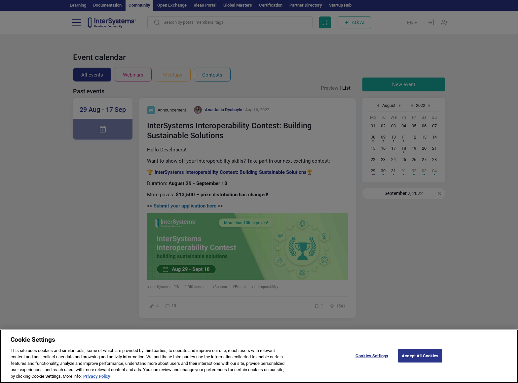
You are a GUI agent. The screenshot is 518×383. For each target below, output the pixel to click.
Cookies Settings (371, 361)
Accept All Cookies (420, 361)
